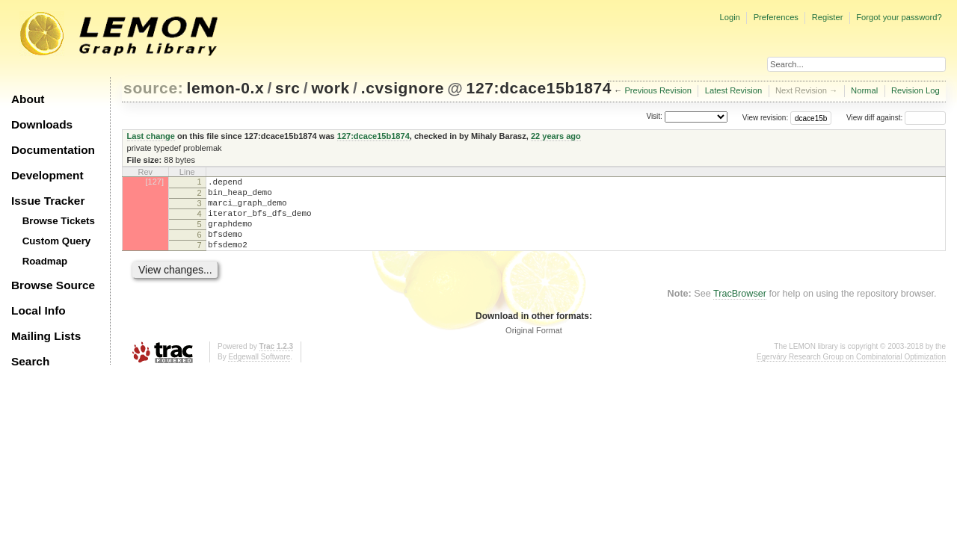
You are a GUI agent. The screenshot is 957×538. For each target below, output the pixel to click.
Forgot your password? (898, 17)
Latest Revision (734, 90)
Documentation (53, 149)
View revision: (765, 118)
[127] (155, 181)
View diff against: (896, 118)
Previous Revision (658, 90)
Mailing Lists (46, 336)
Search (30, 361)
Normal (864, 90)
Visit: (654, 117)
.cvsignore (402, 87)
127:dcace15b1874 (539, 87)
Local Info (38, 310)
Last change (151, 136)
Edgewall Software (259, 372)
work (330, 87)
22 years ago (556, 136)
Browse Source (53, 285)
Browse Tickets (58, 220)
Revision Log (915, 90)
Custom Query (56, 241)
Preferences (776, 17)
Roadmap (45, 261)
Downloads (42, 124)
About (27, 99)
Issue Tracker (47, 200)
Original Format (533, 345)
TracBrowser (739, 309)
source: (153, 87)
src (287, 87)
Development (47, 175)
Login (729, 17)
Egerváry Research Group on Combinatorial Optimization (851, 372)
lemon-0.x (226, 87)
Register (827, 17)
